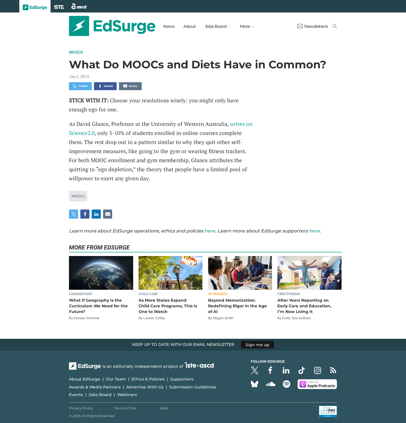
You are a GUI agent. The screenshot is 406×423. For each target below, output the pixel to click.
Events (76, 394)
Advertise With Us (145, 387)
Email (130, 86)
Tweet (80, 86)
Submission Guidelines (192, 387)
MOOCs (76, 52)
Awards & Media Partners (95, 387)
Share (105, 86)
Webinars (127, 394)
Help (164, 408)
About (189, 26)
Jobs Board (100, 394)
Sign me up (257, 344)
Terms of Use (125, 408)
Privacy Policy (81, 408)
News (168, 26)
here (209, 231)
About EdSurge (84, 379)
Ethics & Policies (148, 379)
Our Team (116, 379)
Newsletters (312, 26)
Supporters (181, 379)
